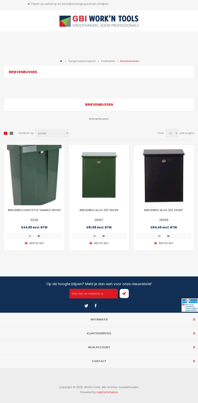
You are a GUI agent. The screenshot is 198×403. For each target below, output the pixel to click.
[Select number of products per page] (172, 133)
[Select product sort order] (52, 133)
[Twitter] (86, 306)
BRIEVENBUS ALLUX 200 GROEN (99, 210)
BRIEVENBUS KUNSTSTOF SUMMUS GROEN (34, 210)
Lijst (11, 133)
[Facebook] (95, 306)
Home (61, 61)
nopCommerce (107, 392)
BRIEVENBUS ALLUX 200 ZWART (163, 210)
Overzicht (5, 133)
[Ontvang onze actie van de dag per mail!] (93, 293)
